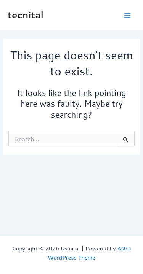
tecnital (25, 14)
